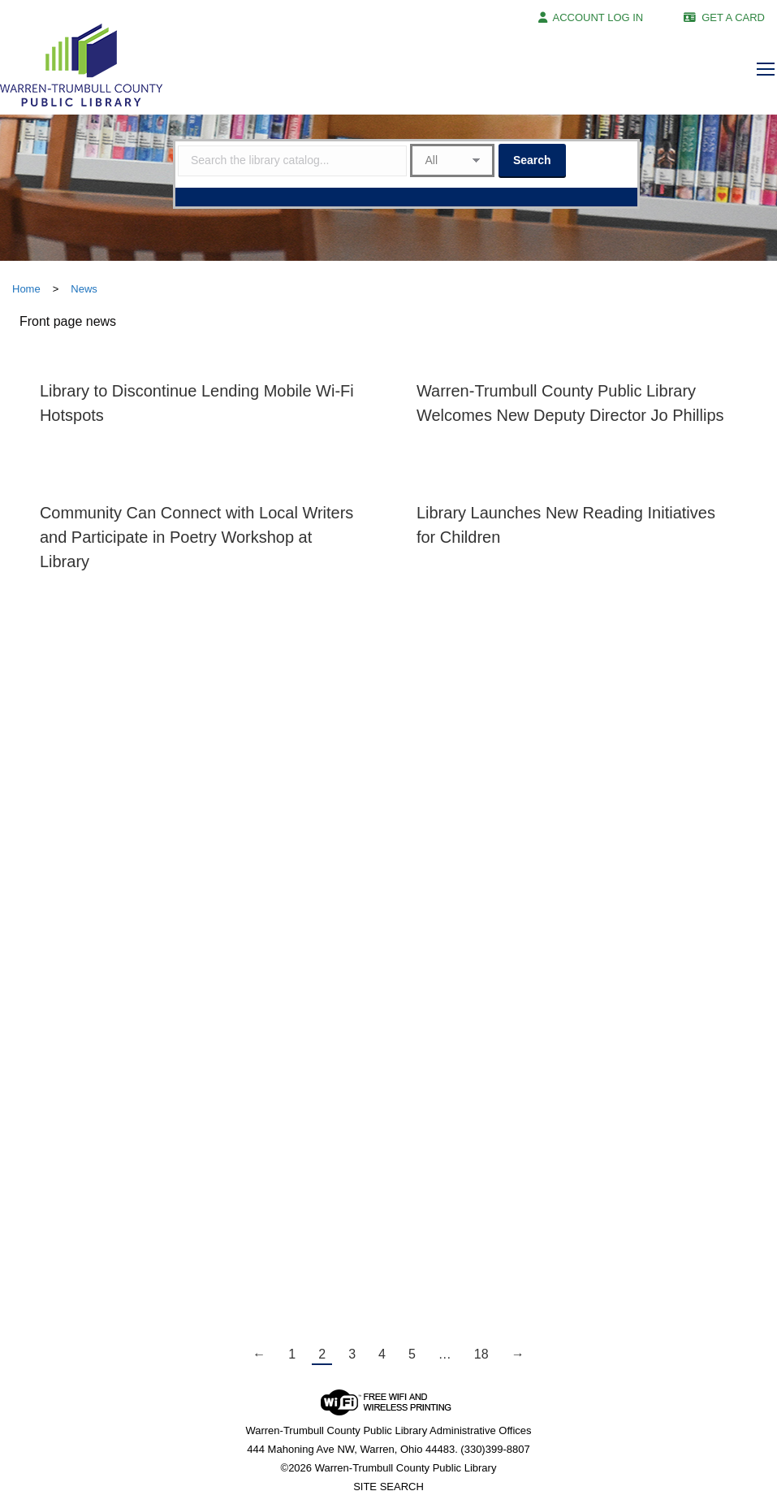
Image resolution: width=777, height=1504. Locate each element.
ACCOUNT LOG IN (598, 17)
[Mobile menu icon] (765, 69)
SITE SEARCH (388, 1486)
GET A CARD (733, 17)
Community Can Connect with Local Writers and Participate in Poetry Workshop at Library (196, 537)
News (84, 289)
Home (26, 289)
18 (481, 1354)
